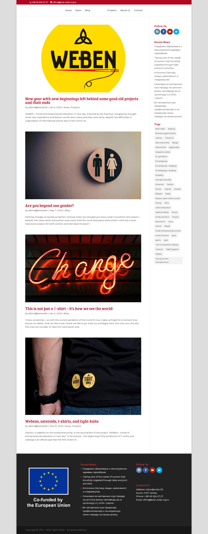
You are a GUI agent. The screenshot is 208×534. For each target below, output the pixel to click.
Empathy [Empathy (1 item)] (159, 175)
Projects (111, 10)
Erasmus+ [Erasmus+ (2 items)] (159, 184)
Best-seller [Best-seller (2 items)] (160, 129)
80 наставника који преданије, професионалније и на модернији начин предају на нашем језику (168, 109)
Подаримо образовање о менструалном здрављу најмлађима (168, 50)
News (79, 10)
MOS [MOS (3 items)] (167, 203)
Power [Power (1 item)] (175, 212)
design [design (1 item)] (175, 143)
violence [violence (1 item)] (159, 249)
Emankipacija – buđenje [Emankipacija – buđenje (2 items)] (165, 170)
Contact (137, 10)
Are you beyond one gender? (49, 205)
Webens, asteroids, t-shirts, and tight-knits (62, 421)
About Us (124, 10)
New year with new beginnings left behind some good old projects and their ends (81, 100)
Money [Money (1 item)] (158, 203)
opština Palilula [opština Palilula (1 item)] (162, 212)
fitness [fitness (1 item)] (158, 189)
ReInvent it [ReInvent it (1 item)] (160, 222)
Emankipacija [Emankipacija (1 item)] (161, 161)
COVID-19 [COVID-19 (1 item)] (169, 138)
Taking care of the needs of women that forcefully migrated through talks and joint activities (105, 480)
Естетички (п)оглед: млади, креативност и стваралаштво (166, 76)
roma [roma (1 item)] (170, 222)
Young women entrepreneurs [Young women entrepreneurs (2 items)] (162, 260)
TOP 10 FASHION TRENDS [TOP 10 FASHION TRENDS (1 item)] (167, 245)
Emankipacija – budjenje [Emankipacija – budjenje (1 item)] (166, 166)
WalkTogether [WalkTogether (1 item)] (172, 249)
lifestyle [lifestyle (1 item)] (158, 194)
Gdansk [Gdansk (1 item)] (167, 189)
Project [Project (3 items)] (175, 217)
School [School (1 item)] (158, 226)
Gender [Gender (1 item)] (177, 189)
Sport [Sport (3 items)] (174, 235)
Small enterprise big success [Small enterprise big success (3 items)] (168, 231)
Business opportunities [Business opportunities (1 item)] (165, 133)
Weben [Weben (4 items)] (158, 254)
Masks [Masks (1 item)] (168, 194)
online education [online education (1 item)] (163, 208)
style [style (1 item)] (166, 240)
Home (69, 10)
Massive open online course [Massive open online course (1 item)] (167, 198)
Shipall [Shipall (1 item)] (167, 226)
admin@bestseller (38, 107)
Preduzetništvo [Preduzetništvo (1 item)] (162, 217)
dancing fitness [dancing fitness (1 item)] (162, 143)
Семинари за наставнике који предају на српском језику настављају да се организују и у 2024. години (168, 91)
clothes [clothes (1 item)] (158, 138)
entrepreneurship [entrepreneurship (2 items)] (163, 180)
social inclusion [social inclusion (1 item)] (162, 235)
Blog (88, 10)
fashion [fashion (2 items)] (170, 184)
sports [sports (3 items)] (158, 240)
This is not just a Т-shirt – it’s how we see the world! (69, 308)
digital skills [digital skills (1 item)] (174, 147)
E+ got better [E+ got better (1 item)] (161, 156)
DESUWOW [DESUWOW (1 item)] (160, 147)
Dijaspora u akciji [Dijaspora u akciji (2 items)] (162, 152)
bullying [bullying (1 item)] (171, 129)
